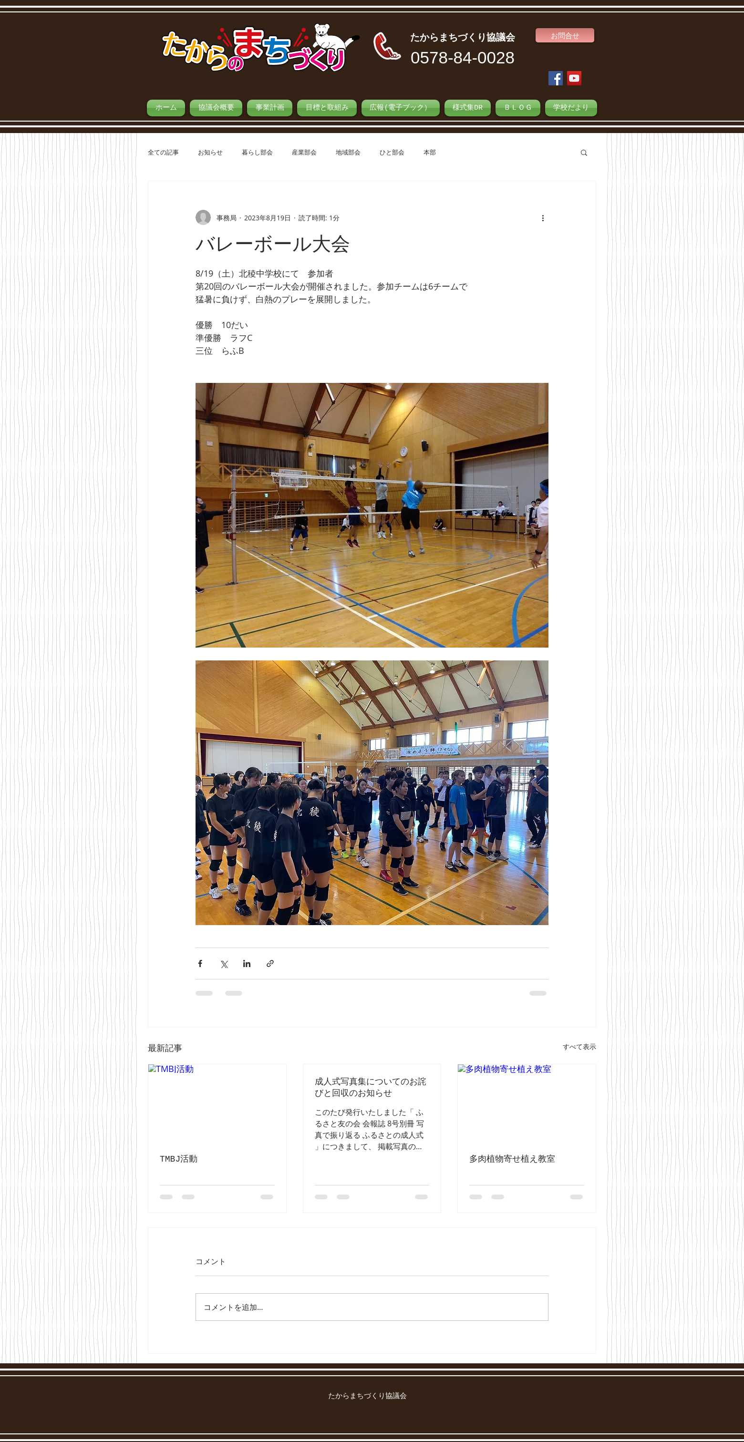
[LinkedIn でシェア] (246, 963)
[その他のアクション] (542, 217)
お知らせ (210, 152)
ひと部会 (392, 152)
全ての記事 (163, 152)
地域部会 (348, 152)
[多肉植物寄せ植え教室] (527, 1103)
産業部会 (304, 152)
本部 (430, 152)
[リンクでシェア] (270, 963)
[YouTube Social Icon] (574, 78)
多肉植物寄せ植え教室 (512, 1159)
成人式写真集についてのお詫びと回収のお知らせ (370, 1087)
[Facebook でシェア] (200, 963)
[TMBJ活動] (217, 1103)
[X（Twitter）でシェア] (223, 963)
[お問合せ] (565, 35)
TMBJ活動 (178, 1159)
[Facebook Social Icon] (555, 78)
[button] (584, 152)
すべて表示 (579, 1046)
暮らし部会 (257, 152)
